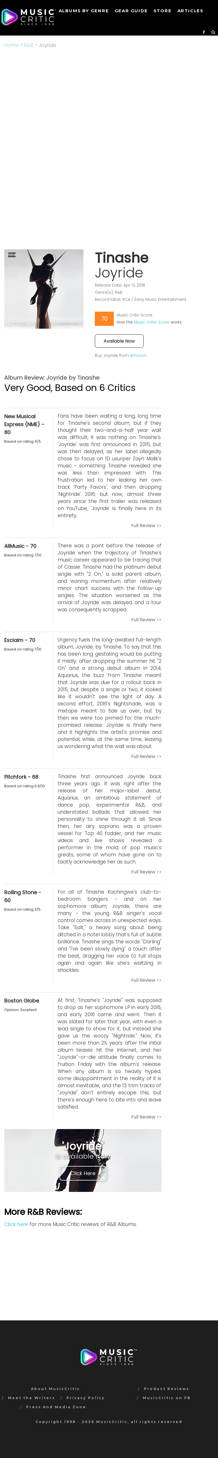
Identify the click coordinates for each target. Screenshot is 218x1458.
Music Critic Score (151, 322)
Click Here (82, 1173)
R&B (28, 45)
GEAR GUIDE (131, 10)
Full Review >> (146, 525)
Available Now (119, 341)
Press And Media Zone (56, 1407)
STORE (163, 10)
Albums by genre (84, 10)
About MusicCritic (55, 1389)
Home (11, 45)
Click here (16, 1224)
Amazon (138, 355)
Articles (190, 10)
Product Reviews (166, 1389)
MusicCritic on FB (167, 1398)
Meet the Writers (31, 1398)
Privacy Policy (85, 1398)
